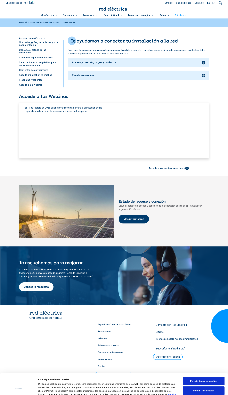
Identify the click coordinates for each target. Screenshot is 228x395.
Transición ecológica (141, 15)
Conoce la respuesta (36, 286)
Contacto (199, 2)
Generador (44, 23)
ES (208, 3)
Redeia (29, 3)
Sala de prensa (183, 2)
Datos (164, 15)
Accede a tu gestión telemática (35, 75)
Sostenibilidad (113, 15)
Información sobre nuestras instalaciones (177, 339)
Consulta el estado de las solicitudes (32, 51)
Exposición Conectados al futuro (114, 324)
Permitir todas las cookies (203, 363)
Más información (133, 219)
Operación (70, 15)
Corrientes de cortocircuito (33, 70)
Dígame (160, 332)
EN (213, 3)
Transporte (90, 15)
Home (21, 23)
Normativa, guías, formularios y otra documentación (38, 43)
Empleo (169, 2)
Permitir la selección (203, 372)
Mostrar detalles (157, 389)
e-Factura (102, 338)
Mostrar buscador (220, 3)
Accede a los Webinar (30, 85)
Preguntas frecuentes (30, 80)
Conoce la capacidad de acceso (36, 57)
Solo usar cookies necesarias (203, 382)
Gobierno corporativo (108, 345)
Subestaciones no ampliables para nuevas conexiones (37, 63)
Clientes (181, 15)
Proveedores (104, 331)
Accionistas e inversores (110, 352)
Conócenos (49, 15)
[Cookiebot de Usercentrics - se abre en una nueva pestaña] (19, 389)
